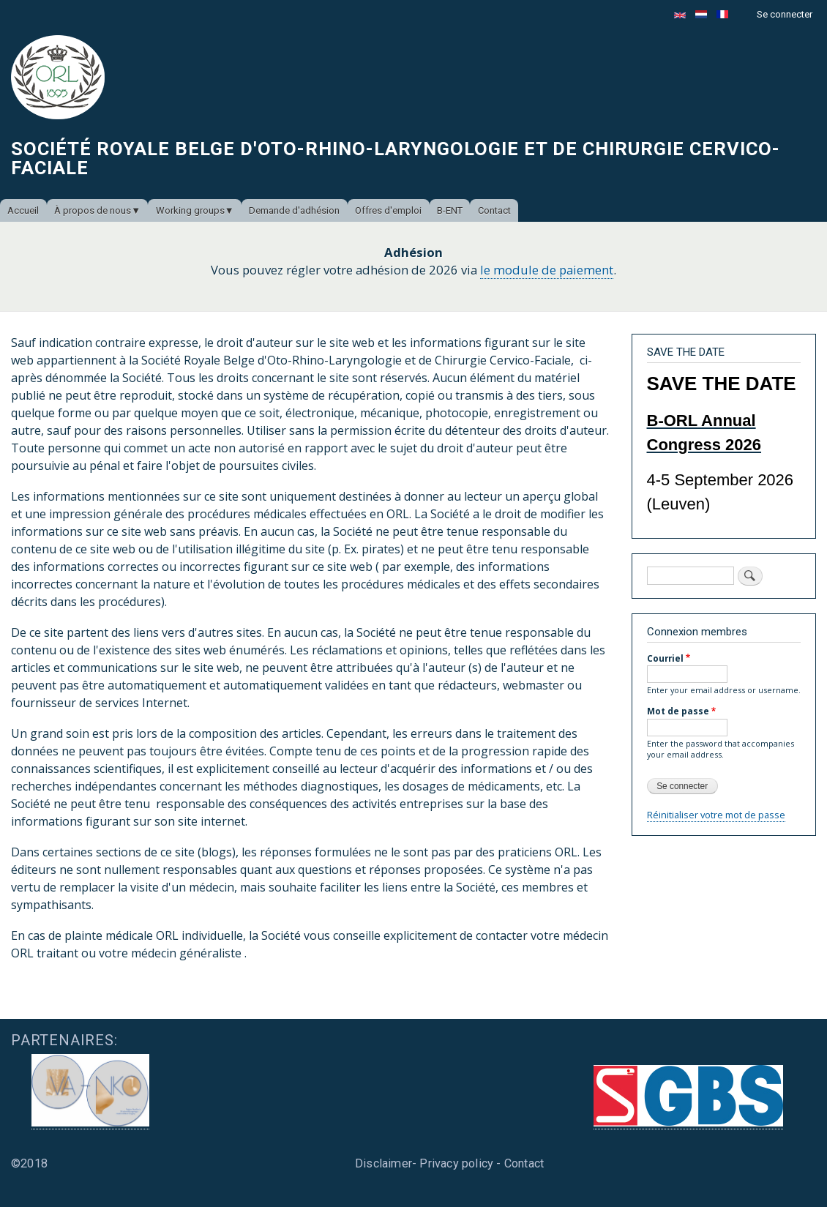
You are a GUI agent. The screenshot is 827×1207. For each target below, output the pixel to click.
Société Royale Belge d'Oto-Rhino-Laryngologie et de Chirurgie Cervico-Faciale (395, 158)
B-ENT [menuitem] (450, 210)
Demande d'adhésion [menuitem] (294, 210)
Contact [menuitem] (494, 210)
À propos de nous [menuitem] (92, 210)
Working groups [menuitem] (190, 210)
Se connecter (784, 14)
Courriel (665, 658)
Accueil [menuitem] (23, 210)
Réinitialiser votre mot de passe (716, 814)
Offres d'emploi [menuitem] (388, 210)
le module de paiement (546, 269)
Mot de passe (678, 711)
